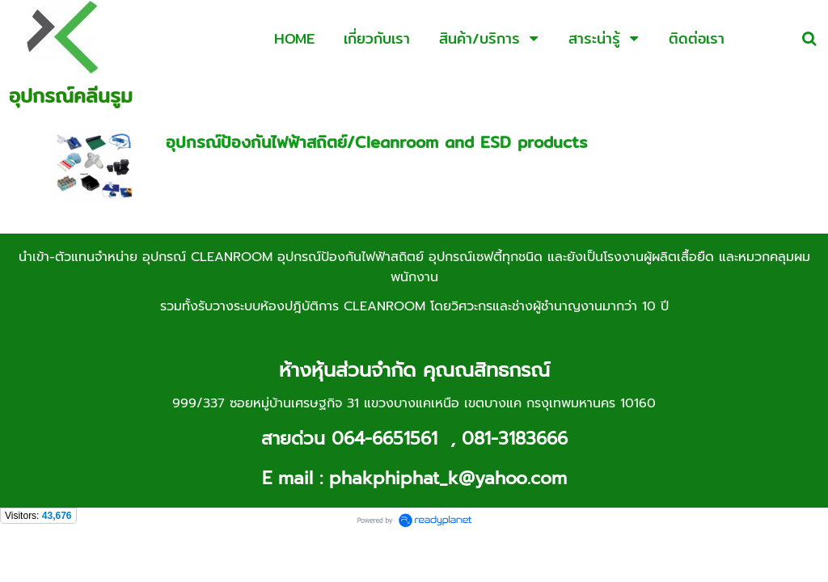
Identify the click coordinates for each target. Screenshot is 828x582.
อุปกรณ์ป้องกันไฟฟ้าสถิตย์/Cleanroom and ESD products (376, 141)
